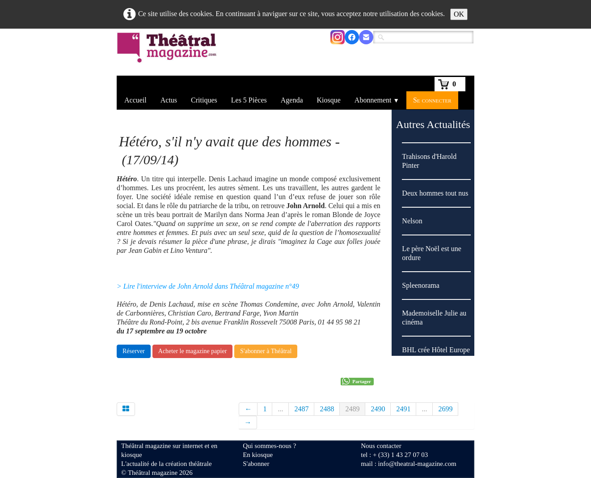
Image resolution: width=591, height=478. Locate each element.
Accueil (135, 100)
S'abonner (256, 463)
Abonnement (377, 100)
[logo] (168, 53)
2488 (327, 409)
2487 (301, 409)
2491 (403, 409)
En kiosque (258, 454)
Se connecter (432, 100)
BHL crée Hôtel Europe (436, 350)
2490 (378, 409)
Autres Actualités (433, 124)
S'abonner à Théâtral (265, 351)
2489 (352, 409)
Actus (168, 100)
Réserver (133, 351)
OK (459, 14)
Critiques (204, 100)
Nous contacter (381, 445)
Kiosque (329, 100)
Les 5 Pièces (249, 100)
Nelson (412, 221)
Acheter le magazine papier (192, 351)
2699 (445, 409)
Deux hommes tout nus (435, 193)
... (280, 409)
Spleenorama (420, 285)
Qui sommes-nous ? (269, 445)
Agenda (292, 100)
